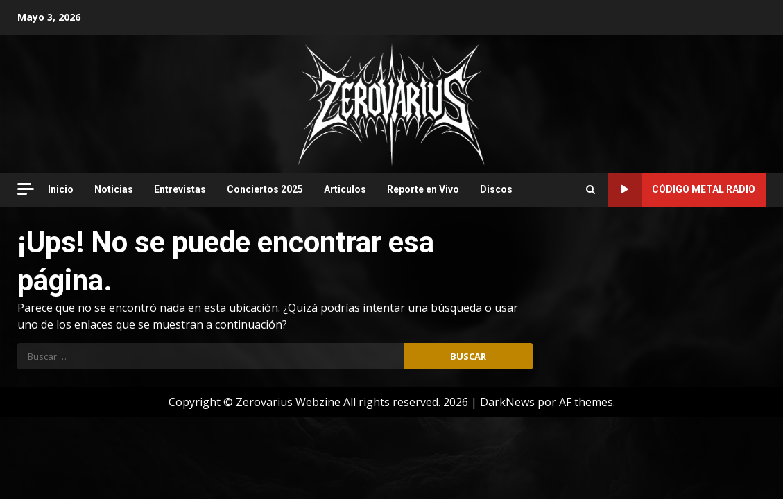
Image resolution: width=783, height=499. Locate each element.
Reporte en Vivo (423, 189)
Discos (496, 189)
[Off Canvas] (25, 189)
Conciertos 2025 (265, 189)
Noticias (113, 189)
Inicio (61, 189)
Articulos (345, 189)
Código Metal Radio (681, 190)
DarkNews (507, 402)
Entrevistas (180, 189)
